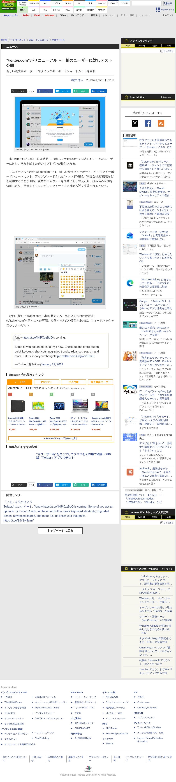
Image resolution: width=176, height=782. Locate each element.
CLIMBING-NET (82, 728)
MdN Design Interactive (117, 733)
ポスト (21, 91)
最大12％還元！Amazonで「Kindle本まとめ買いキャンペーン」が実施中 (155, 331)
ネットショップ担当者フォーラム (51, 702)
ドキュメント (109, 15)
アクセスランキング (141, 40)
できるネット (10, 739)
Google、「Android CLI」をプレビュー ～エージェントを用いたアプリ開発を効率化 (155, 305)
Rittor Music (77, 692)
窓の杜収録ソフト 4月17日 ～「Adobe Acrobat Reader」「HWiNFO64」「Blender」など (143, 499)
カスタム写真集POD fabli (150, 733)
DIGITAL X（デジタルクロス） (50, 718)
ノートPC (19, 382)
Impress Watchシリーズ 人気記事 (149, 512)
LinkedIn (101, 91)
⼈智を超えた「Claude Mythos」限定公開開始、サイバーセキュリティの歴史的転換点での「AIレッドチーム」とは (155, 195)
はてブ (65, 91)
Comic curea (143, 702)
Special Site (137, 97)
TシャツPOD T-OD (84, 707)
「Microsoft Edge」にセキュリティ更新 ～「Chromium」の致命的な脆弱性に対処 (155, 283)
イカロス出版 (108, 692)
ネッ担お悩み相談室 (14, 724)
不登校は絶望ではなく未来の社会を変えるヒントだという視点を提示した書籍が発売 (155, 210)
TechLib (109, 743)
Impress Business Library (47, 707)
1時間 (128, 45)
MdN (104, 724)
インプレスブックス (44, 733)
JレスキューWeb (114, 713)
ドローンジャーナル (14, 718)
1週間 (155, 45)
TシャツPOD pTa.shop (149, 727)
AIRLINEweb (112, 697)
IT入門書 (73, 382)
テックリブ (107, 739)
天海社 (140, 697)
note (83, 91)
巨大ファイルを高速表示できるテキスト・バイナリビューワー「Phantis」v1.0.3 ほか (155, 144)
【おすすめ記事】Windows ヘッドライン (151, 569)
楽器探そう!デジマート (86, 702)
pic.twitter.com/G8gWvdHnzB (75, 356)
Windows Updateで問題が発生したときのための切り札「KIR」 (155, 629)
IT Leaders (9, 713)
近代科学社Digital (83, 738)
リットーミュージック (85, 697)
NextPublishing (42, 738)
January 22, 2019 (52, 364)
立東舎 (78, 713)
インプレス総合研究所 (15, 707)
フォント (143, 15)
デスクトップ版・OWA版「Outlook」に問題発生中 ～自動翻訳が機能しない (155, 235)
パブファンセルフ (146, 717)
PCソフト (46, 382)
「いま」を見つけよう (18, 501)
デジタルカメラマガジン (16, 733)
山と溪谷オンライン (84, 723)
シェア (47, 91)
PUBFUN (138, 713)
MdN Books (111, 728)
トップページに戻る (60, 530)
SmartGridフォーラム (45, 697)
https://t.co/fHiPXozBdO (38, 337)
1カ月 (168, 45)
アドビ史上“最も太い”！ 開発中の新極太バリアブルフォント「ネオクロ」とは (155, 447)
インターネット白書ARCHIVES (19, 744)
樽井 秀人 (77, 80)
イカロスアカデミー (115, 718)
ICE (135, 692)
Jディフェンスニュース (117, 702)
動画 (132, 15)
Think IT (8, 697)
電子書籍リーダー (101, 382)
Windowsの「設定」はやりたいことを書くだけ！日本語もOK (155, 258)
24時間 (141, 45)
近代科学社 (76, 733)
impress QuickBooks (147, 707)
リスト (32, 91)
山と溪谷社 (76, 718)
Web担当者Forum (13, 702)
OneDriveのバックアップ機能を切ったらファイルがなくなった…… (155, 651)
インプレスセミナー (44, 713)
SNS (123, 15)
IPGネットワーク (142, 723)
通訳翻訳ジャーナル (115, 707)
